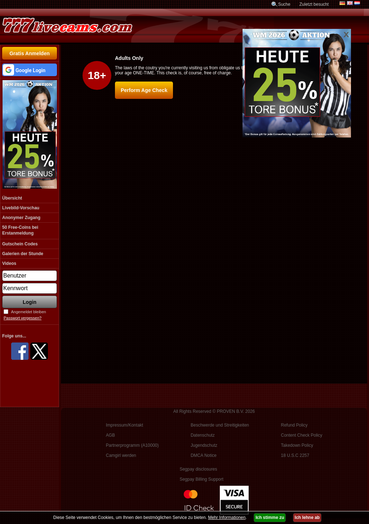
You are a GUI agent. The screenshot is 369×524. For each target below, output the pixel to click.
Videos (9, 263)
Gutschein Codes (20, 243)
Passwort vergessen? (22, 318)
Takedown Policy (297, 445)
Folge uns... (14, 336)
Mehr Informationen (226, 517)
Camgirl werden (121, 455)
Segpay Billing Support (201, 479)
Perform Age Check (144, 90)
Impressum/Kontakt (124, 425)
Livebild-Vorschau (20, 207)
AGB (110, 435)
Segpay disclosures (198, 469)
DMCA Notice (204, 455)
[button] (29, 70)
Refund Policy (294, 425)
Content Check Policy (302, 435)
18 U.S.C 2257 (295, 455)
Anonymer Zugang (21, 217)
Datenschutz (203, 435)
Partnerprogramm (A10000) (132, 445)
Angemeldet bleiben (28, 312)
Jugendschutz (204, 445)
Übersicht (12, 198)
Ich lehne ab (307, 517)
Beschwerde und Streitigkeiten (220, 425)
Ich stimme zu (269, 517)
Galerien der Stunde (22, 253)
